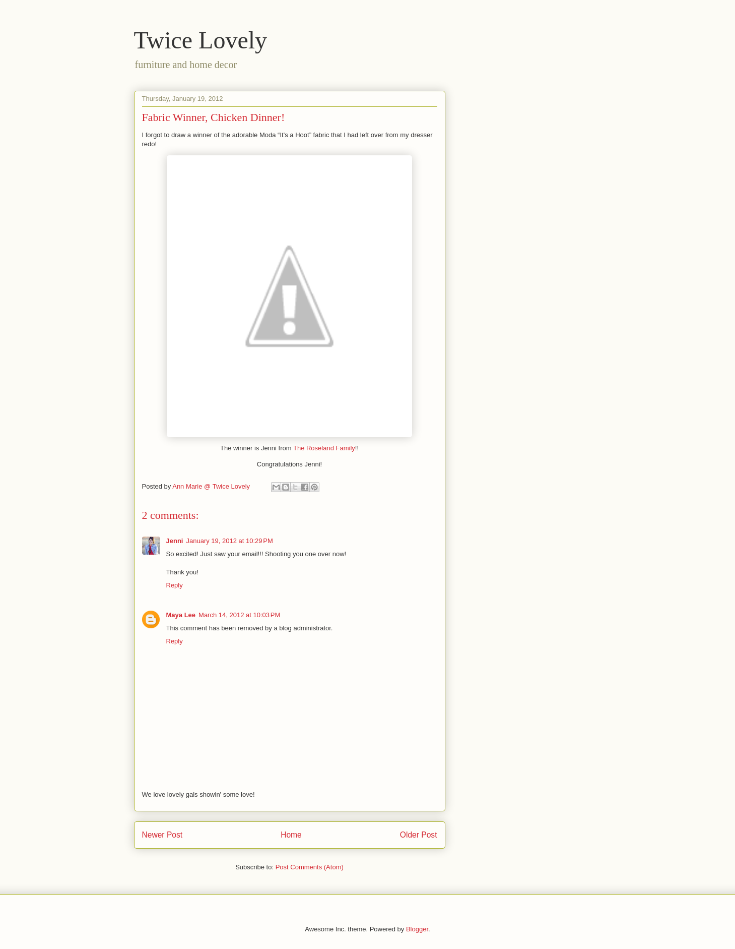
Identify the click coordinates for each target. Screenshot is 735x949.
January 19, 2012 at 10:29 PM (229, 541)
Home (291, 835)
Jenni (174, 541)
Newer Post (162, 835)
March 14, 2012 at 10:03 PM (239, 615)
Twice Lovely (201, 40)
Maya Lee (181, 615)
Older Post (418, 835)
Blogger (417, 929)
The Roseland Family (324, 448)
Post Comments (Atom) (310, 867)
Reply (174, 585)
